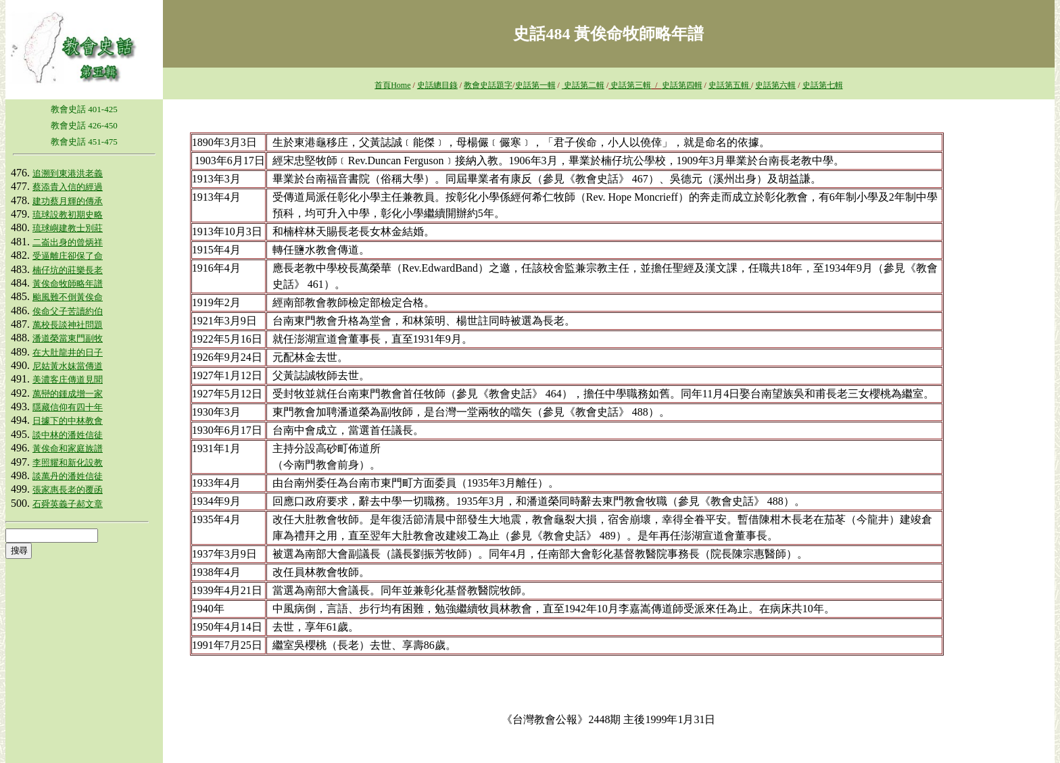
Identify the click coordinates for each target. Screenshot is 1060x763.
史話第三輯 (630, 85)
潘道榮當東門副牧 (67, 338)
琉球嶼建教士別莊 (67, 228)
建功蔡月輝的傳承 (67, 201)
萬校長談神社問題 (67, 325)
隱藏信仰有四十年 (67, 407)
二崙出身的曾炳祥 (67, 242)
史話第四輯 (682, 85)
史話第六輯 (775, 85)
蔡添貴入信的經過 (67, 187)
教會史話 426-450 (84, 125)
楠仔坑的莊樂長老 (67, 270)
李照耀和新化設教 (67, 463)
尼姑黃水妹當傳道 (67, 366)
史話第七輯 (822, 85)
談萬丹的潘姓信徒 (67, 476)
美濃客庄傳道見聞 (67, 379)
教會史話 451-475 (84, 142)
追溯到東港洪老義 (67, 173)
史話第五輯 (729, 85)
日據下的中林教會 (67, 421)
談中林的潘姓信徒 (67, 435)
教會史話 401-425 (84, 109)
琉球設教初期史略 (67, 215)
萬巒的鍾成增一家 (67, 394)
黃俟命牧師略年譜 (67, 283)
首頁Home (392, 85)
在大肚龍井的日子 (67, 352)
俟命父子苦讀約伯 (67, 311)
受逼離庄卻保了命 (67, 256)
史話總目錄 (437, 85)
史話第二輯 (583, 85)
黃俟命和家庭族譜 (67, 448)
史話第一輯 (535, 85)
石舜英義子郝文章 (67, 504)
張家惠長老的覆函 (67, 490)
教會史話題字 (488, 85)
